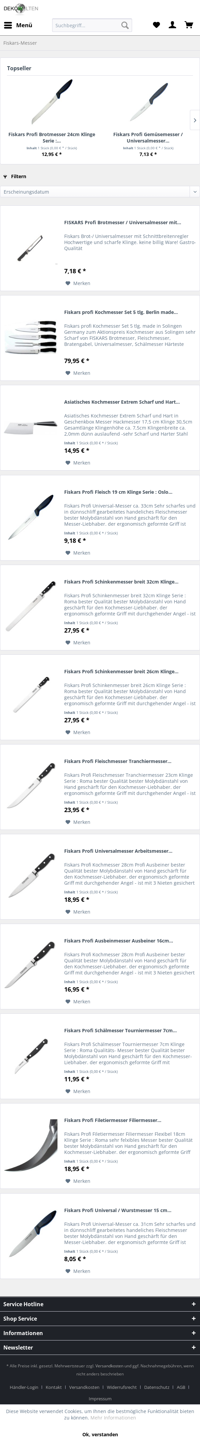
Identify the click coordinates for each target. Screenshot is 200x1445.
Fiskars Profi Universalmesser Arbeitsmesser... (118, 851)
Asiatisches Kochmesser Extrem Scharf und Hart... (122, 402)
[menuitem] (92, 25)
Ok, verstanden (100, 1434)
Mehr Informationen (113, 1417)
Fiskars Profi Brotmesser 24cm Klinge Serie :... (51, 137)
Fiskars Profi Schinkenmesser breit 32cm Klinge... (121, 581)
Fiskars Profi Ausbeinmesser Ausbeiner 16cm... (118, 940)
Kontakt (54, 1387)
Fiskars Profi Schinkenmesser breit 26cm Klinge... (121, 671)
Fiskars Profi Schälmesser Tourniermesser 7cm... (120, 1030)
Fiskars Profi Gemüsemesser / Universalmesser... (148, 137)
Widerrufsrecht (122, 1387)
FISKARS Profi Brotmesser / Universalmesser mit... (122, 222)
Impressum (100, 1399)
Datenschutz (156, 1387)
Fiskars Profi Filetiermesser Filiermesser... (112, 1120)
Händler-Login (24, 1387)
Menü (18, 24)
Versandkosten (109, 1366)
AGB (181, 1387)
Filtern (14, 176)
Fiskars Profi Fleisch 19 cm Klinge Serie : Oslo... (118, 492)
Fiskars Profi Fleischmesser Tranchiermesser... (117, 761)
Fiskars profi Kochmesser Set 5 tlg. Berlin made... (121, 312)
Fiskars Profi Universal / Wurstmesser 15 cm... (117, 1210)
